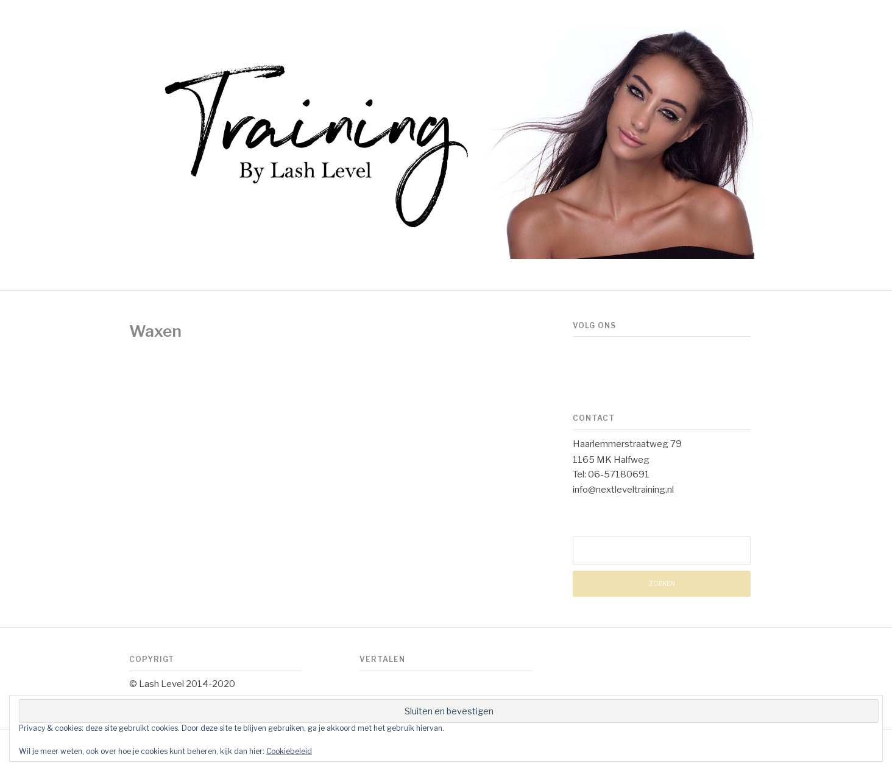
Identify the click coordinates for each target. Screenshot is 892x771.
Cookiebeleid (289, 751)
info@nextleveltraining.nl (623, 489)
